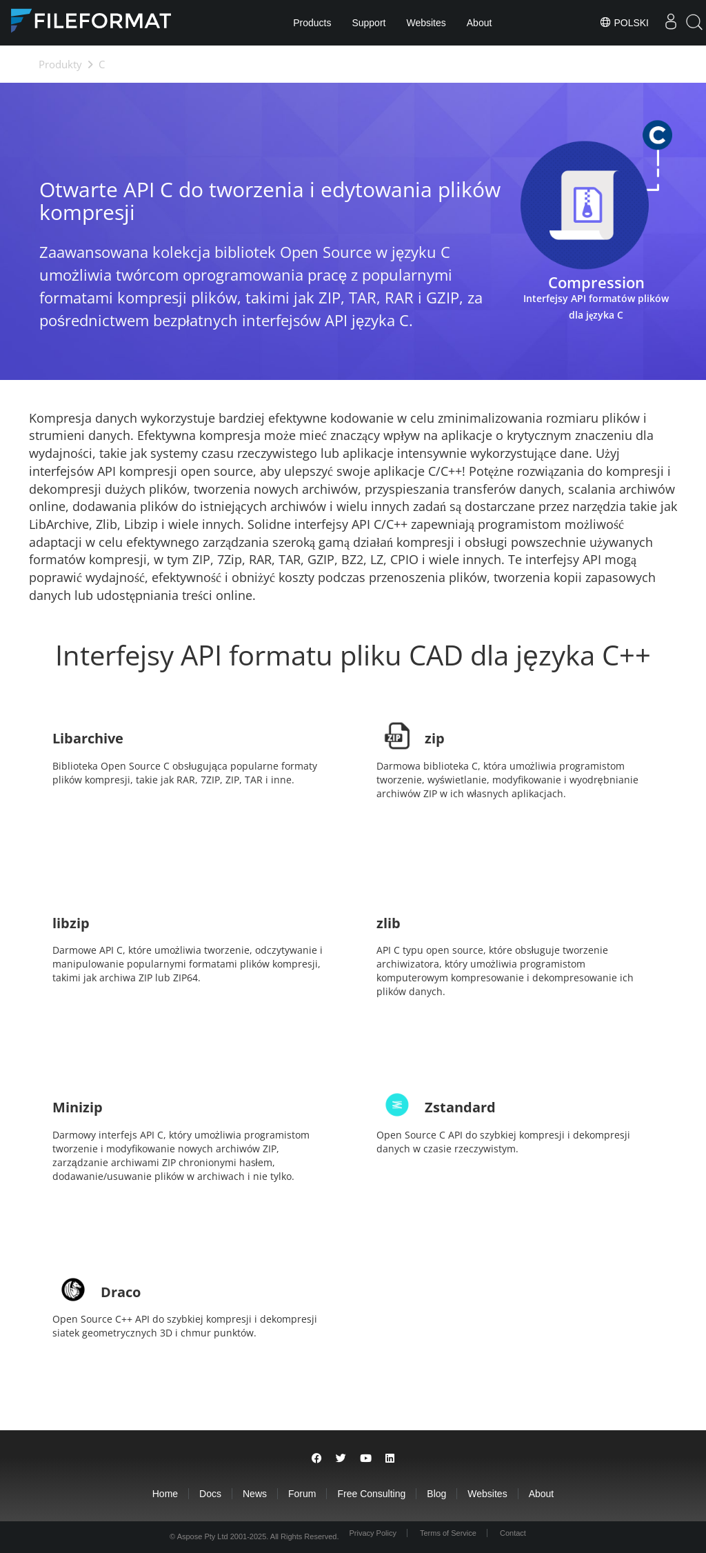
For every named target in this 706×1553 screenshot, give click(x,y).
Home (165, 1493)
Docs (210, 1493)
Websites (425, 22)
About (479, 22)
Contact (513, 1533)
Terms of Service (448, 1533)
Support (368, 22)
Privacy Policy (372, 1533)
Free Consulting (371, 1493)
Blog (436, 1493)
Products (312, 22)
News (255, 1493)
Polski (624, 22)
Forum (302, 1493)
